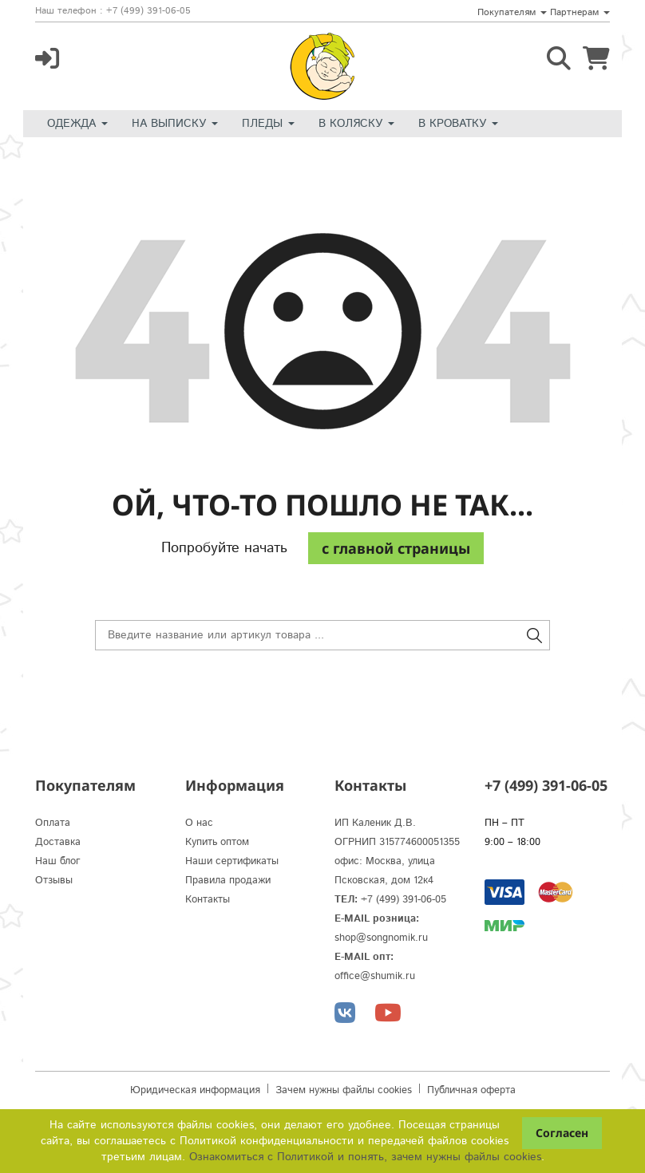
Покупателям (512, 12)
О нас (199, 823)
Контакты (207, 899)
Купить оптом (217, 842)
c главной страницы (396, 548)
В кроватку (458, 124)
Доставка (58, 842)
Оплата (52, 823)
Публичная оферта (471, 1090)
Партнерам (580, 12)
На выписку (175, 124)
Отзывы (54, 880)
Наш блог (58, 861)
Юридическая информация (195, 1090)
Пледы (268, 124)
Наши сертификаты (232, 861)
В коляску (356, 124)
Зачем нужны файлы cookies (343, 1090)
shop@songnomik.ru (381, 938)
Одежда (77, 124)
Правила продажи (228, 880)
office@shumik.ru (374, 976)
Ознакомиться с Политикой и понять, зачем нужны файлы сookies (365, 1157)
